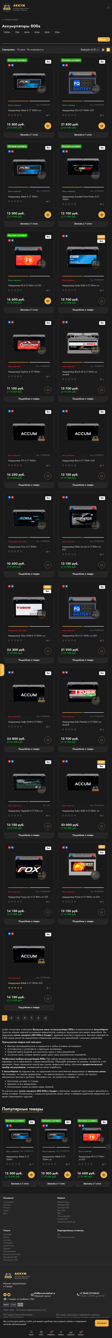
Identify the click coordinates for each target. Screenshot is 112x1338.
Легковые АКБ (63, 1204)
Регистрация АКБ (10, 1259)
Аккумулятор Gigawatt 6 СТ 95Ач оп (25, 811)
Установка (7, 1234)
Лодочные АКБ (63, 1216)
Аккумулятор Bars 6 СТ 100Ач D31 (78, 460)
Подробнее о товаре (83, 309)
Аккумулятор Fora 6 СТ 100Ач (22, 546)
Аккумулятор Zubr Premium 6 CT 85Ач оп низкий (81, 723)
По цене (21, 49)
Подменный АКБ (10, 1257)
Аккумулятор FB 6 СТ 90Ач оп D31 (24, 285)
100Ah (7, 32)
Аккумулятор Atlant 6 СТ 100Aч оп (24, 110)
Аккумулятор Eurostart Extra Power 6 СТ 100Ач (80, 198)
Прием (6, 1237)
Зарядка (6, 1248)
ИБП (59, 1213)
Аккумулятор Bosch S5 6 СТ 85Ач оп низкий (79, 373)
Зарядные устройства (66, 1221)
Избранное (51, 1333)
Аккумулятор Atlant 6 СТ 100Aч (23, 196)
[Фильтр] (2, 670)
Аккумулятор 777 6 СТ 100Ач (22, 460)
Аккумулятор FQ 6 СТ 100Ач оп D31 (79, 635)
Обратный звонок (42, 1296)
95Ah (57, 32)
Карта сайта (8, 1309)
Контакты (7, 1204)
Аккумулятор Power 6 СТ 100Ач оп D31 (81, 897)
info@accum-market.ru (44, 1293)
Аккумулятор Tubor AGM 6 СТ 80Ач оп (26, 635)
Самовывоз (8, 1242)
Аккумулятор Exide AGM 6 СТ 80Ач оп (80, 285)
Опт (58, 1234)
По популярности (35, 49)
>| (45, 1017)
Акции (6, 1210)
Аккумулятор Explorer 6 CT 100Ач (24, 371)
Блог (5, 1213)
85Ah (37, 32)
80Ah (27, 32)
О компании (8, 1202)
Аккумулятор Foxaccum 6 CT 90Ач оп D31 (28, 897)
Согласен (102, 1323)
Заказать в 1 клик (29, 134)
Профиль (61, 1333)
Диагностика (8, 1245)
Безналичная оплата (12, 1254)
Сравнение (70, 1333)
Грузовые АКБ (63, 1207)
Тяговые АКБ (62, 1219)
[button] (108, 1146)
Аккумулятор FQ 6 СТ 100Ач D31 (78, 110)
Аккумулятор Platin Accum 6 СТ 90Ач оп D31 (81, 548)
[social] (5, 1294)
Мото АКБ (61, 1210)
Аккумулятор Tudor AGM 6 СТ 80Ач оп (80, 811)
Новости (6, 1207)
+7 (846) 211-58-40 (89, 1293)
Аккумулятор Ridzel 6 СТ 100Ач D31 (25, 983)
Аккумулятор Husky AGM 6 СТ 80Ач (25, 722)
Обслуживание (9, 1251)
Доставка (7, 1240)
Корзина (80, 1333)
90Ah (47, 32)
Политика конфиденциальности (31, 1309)
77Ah (17, 32)
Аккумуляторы (10, 19)
